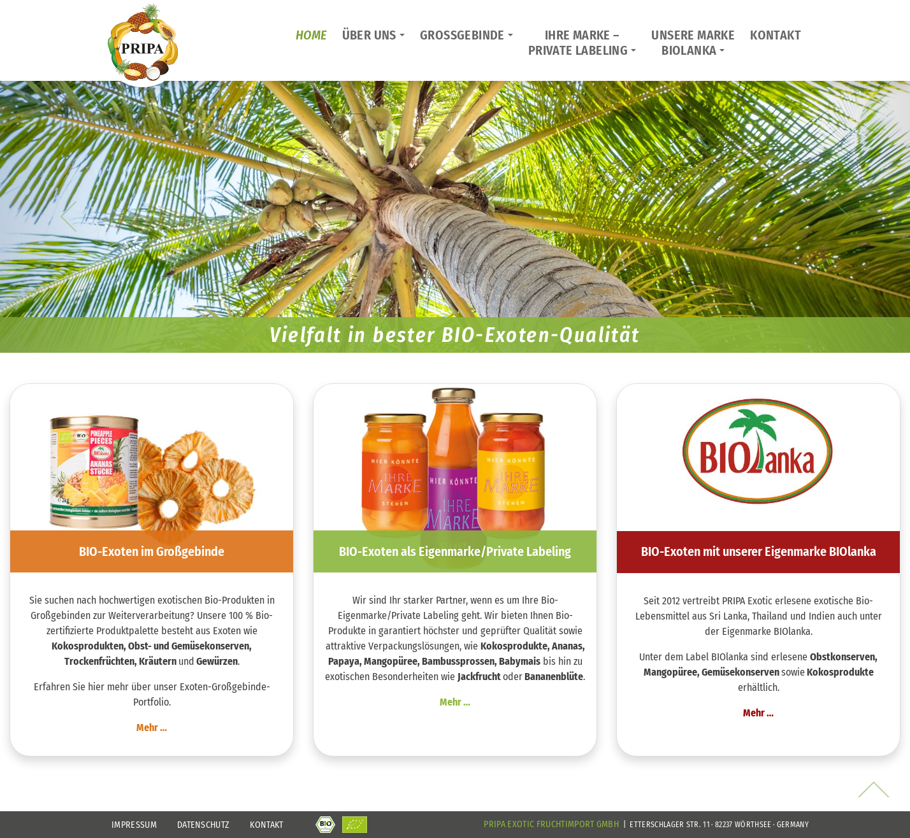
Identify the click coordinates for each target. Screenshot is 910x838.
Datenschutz (203, 825)
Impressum (134, 825)
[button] (68, 216)
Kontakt (266, 825)
